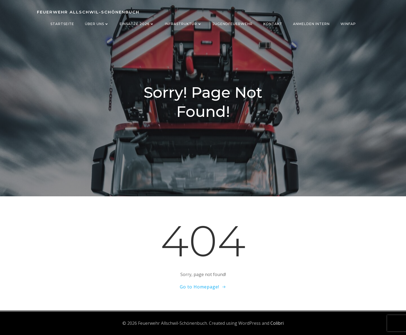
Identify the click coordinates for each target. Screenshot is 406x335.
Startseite (62, 24)
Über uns (97, 24)
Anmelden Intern (311, 24)
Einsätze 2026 (137, 24)
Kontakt (272, 24)
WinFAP (348, 24)
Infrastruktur (183, 24)
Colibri (277, 323)
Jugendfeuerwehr (233, 24)
